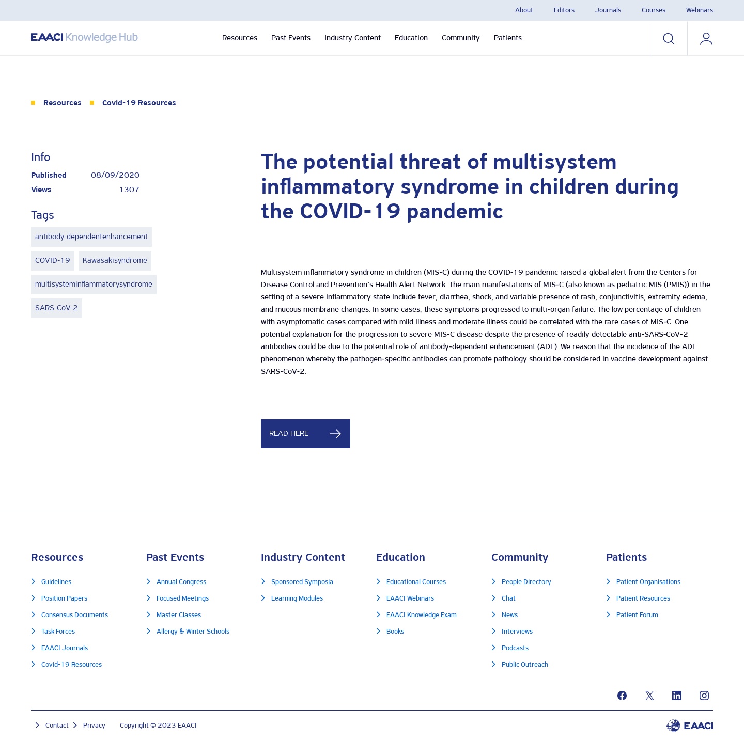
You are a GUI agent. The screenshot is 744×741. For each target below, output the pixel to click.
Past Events (291, 38)
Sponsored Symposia (302, 582)
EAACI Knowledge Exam (421, 615)
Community (461, 38)
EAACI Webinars (410, 599)
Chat (509, 599)
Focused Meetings (183, 599)
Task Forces (58, 632)
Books (395, 632)
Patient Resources (643, 599)
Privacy (94, 726)
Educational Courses (416, 582)
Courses (653, 10)
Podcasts (515, 648)
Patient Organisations (648, 582)
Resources (239, 38)
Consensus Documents (74, 615)
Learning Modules (297, 599)
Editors (564, 10)
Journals (608, 10)
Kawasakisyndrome (115, 261)
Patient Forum (637, 615)
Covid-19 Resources (139, 103)
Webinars (699, 10)
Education (411, 38)
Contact (57, 726)
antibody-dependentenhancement (91, 237)
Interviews (517, 632)
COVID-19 (52, 261)
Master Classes (179, 615)
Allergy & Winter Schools (193, 632)
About (524, 10)
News (510, 615)
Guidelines (56, 582)
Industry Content (352, 38)
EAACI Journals (64, 648)
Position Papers (64, 599)
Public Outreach (525, 665)
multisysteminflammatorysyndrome (93, 284)
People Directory (526, 582)
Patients (508, 38)
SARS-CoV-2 (56, 308)
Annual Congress (181, 582)
